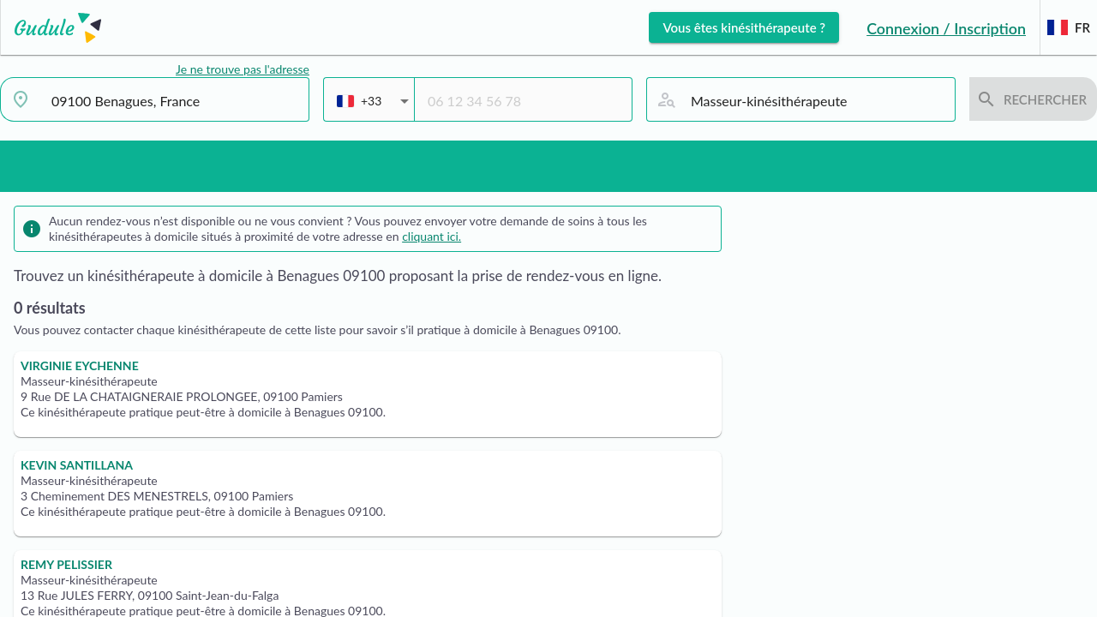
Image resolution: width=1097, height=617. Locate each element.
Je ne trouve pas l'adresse (242, 69)
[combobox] (173, 101)
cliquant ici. (431, 236)
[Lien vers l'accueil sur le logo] (51, 28)
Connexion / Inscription (946, 28)
